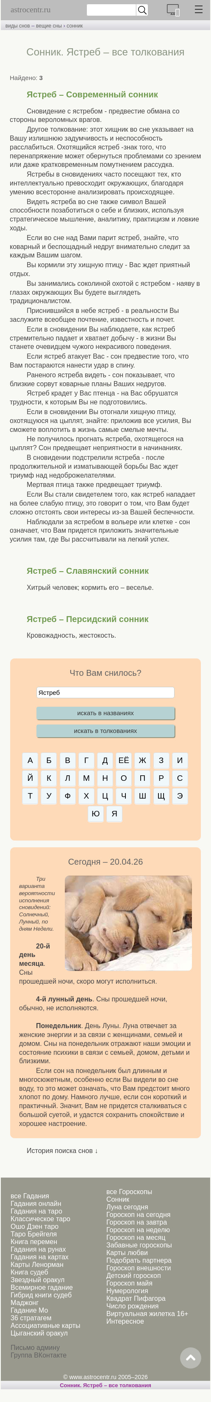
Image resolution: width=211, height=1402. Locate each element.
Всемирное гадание (42, 1287)
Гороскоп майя (129, 1283)
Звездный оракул (37, 1279)
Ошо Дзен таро (34, 1226)
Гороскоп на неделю (138, 1229)
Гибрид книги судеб (41, 1295)
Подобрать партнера (139, 1260)
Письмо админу (35, 1347)
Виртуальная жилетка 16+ (147, 1313)
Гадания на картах (40, 1257)
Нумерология (127, 1290)
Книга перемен (34, 1241)
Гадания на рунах (38, 1249)
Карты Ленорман (37, 1264)
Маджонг (25, 1302)
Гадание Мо (29, 1310)
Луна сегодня (127, 1207)
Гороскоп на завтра (136, 1222)
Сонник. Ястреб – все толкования (105, 1385)
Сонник (117, 1199)
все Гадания (30, 1196)
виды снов (18, 26)
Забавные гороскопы (139, 1245)
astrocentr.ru (30, 9)
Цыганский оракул (39, 1333)
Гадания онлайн (36, 1203)
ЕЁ (123, 760)
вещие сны (49, 26)
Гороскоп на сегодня (138, 1214)
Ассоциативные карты (45, 1325)
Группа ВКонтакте (39, 1355)
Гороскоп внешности (138, 1268)
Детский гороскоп (133, 1275)
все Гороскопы (129, 1191)
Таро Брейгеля (34, 1234)
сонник (75, 26)
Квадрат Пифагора (136, 1298)
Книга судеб (29, 1272)
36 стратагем (31, 1318)
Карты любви (127, 1252)
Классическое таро (40, 1218)
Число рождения (132, 1306)
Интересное (125, 1321)
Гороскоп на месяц (135, 1237)
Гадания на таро (36, 1211)
